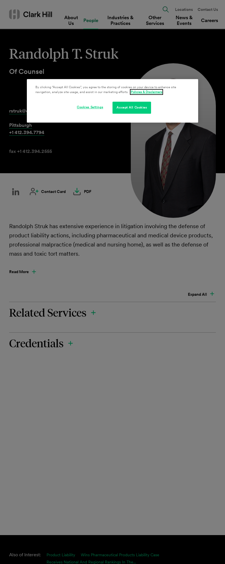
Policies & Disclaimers (146, 92)
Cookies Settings (90, 107)
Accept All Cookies (131, 107)
